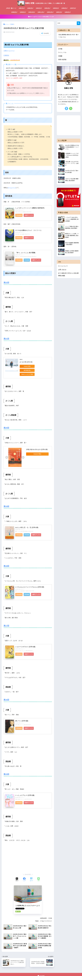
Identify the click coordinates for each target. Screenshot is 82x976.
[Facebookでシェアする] (24, 875)
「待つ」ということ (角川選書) (25, 252)
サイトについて (63, 266)
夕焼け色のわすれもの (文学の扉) (37, 445)
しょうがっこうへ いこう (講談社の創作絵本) (29, 208)
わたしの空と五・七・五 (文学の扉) (26, 523)
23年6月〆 (65, 8)
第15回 (6, 770)
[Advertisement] (28, 855)
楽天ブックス (29, 215)
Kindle (27, 259)
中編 (42, 917)
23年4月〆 (47, 8)
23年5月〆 (56, 8)
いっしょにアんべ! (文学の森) (24, 791)
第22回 (6, 282)
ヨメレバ (22, 209)
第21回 (6, 338)
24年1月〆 (59, 12)
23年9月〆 (23, 12)
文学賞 (60, 49)
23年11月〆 (41, 12)
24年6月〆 (68, 12)
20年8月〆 (49, 917)
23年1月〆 (22, 8)
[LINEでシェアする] (38, 875)
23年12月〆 (50, 12)
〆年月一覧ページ (11, 8)
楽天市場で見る (42, 366)
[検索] (78, 23)
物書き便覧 (41, 3)
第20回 (6, 424)
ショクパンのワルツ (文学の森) (25, 642)
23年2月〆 (30, 8)
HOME (41, 972)
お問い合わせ (62, 269)
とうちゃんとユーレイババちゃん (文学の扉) (29, 583)
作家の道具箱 (62, 59)
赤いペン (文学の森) (21, 716)
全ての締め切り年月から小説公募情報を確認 (68, 275)
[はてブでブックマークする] (31, 875)
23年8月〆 (14, 12)
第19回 (6, 502)
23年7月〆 (73, 8)
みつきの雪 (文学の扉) (26, 361)
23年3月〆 (39, 8)
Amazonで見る (27, 366)
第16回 (6, 695)
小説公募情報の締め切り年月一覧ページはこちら (68, 36)
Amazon (19, 215)
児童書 (50, 914)
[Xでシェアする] (17, 875)
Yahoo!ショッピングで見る (27, 370)
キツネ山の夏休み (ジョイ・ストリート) (28, 230)
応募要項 (6, 55)
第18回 (6, 562)
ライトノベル (62, 52)
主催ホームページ (9, 50)
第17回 (6, 621)
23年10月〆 (31, 12)
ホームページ (12, 187)
